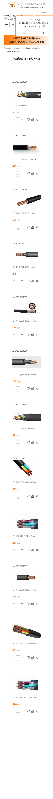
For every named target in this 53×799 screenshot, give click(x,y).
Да (43, 33)
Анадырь (41, 12)
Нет (25, 33)
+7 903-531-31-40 (13, 15)
